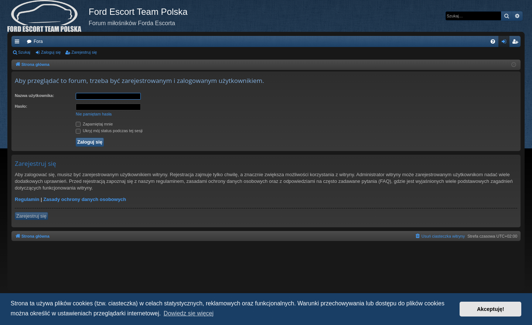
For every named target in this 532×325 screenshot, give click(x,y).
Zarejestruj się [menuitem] (516, 43)
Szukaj (24, 52)
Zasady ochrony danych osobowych (84, 199)
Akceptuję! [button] (490, 309)
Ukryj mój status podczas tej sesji (109, 130)
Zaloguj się (51, 52)
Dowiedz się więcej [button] (189, 313)
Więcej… (18, 43)
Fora (38, 41)
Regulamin (27, 199)
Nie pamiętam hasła (94, 114)
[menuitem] (492, 41)
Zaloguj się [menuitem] (505, 43)
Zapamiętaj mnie (94, 124)
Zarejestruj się (84, 52)
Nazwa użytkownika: (34, 95)
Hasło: (21, 106)
